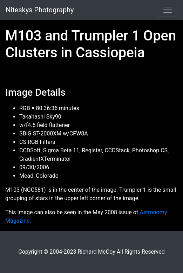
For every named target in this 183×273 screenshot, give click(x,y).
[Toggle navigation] (167, 10)
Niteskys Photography (40, 10)
